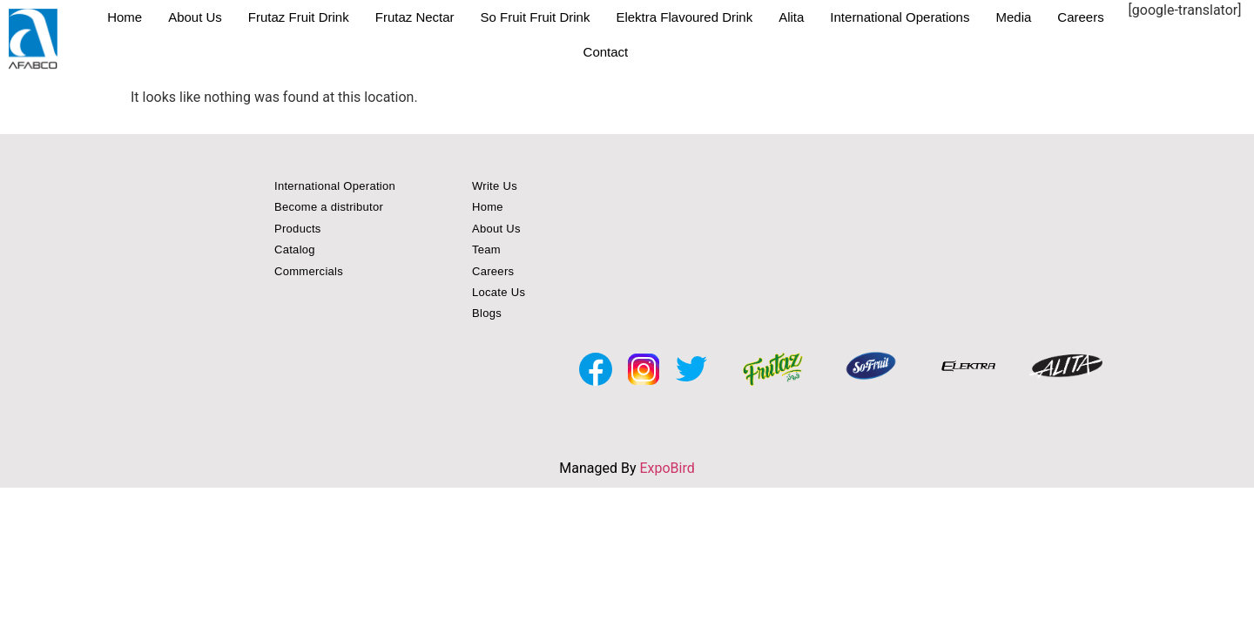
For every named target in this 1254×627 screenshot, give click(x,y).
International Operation (334, 185)
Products (297, 228)
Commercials (308, 271)
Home (124, 17)
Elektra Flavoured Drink (684, 17)
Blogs (487, 313)
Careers (1080, 17)
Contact (606, 51)
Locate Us (498, 292)
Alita (791, 17)
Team (486, 249)
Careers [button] (493, 271)
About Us (195, 17)
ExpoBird (666, 468)
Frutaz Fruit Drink (298, 17)
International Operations (899, 17)
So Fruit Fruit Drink (535, 17)
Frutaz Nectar (415, 17)
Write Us (494, 185)
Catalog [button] (294, 249)
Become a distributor (328, 206)
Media (1013, 17)
